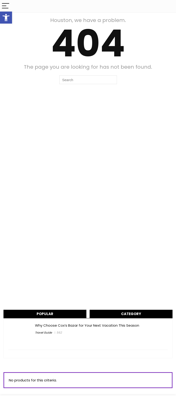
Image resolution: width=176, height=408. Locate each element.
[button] (6, 18)
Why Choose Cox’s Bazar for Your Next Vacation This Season (87, 325)
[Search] (168, 6)
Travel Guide (43, 332)
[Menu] (5, 6)
